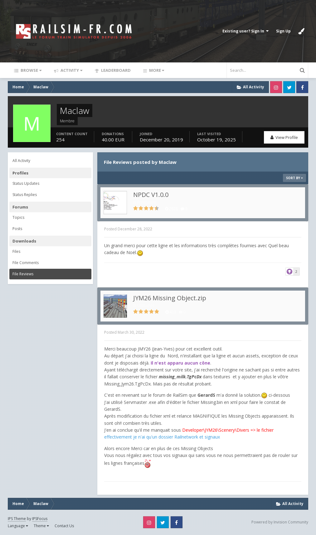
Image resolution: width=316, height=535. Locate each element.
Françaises (146, 202)
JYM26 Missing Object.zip (169, 298)
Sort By (294, 178)
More (156, 70)
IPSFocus (39, 518)
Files (16, 251)
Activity (71, 70)
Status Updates (25, 183)
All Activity (21, 160)
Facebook (302, 87)
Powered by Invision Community (279, 522)
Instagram (276, 87)
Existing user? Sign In (245, 31)
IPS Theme (17, 518)
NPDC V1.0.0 (150, 194)
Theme (41, 525)
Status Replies (24, 194)
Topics (18, 217)
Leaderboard (115, 70)
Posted (128, 229)
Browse (30, 70)
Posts (17, 228)
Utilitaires (145, 305)
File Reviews (22, 274)
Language (18, 525)
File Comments (25, 262)
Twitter (289, 87)
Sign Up (283, 31)
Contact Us (64, 525)
